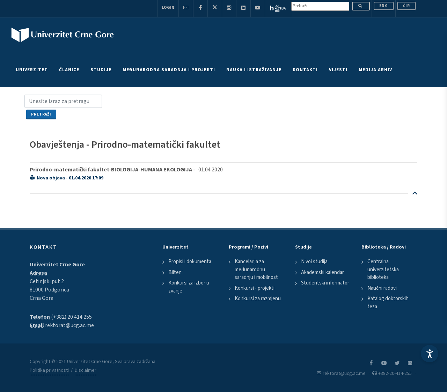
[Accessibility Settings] (429, 353)
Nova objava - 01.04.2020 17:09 (66, 178)
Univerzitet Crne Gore (57, 264)
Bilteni (175, 272)
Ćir (406, 5)
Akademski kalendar (322, 272)
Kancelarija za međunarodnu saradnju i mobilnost (256, 269)
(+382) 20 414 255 (71, 317)
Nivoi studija (314, 261)
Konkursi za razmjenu (258, 298)
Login (168, 7)
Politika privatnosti (49, 370)
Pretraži (41, 114)
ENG (383, 5)
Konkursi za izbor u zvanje (188, 287)
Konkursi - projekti (254, 288)
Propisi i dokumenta (189, 261)
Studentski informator (325, 283)
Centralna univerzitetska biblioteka (383, 269)
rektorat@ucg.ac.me (69, 325)
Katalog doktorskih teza (388, 302)
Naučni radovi (382, 288)
